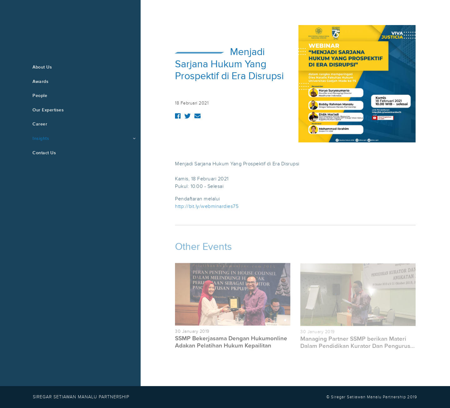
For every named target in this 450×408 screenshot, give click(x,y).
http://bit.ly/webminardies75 (206, 206)
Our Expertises (48, 110)
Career (39, 124)
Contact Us (44, 153)
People (39, 95)
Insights (40, 138)
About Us (42, 67)
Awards (40, 81)
